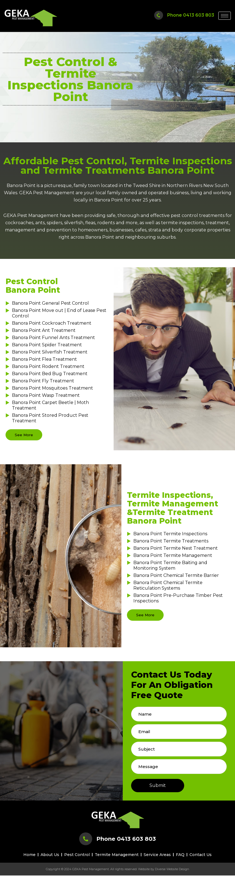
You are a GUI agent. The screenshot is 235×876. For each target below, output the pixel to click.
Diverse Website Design (172, 870)
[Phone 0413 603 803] (158, 15)
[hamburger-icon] (224, 16)
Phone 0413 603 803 (190, 15)
